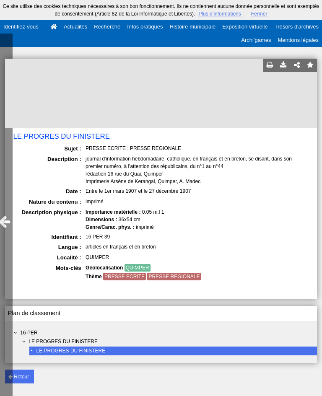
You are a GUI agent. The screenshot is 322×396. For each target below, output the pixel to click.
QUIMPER (137, 268)
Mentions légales (298, 40)
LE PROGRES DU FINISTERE (63, 341)
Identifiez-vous (21, 26)
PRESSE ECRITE (124, 277)
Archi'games (256, 40)
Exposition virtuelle (244, 26)
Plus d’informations (219, 14)
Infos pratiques (145, 26)
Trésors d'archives (297, 26)
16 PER (28, 333)
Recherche (107, 26)
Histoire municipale (192, 26)
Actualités (75, 26)
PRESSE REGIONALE (174, 277)
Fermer (259, 14)
